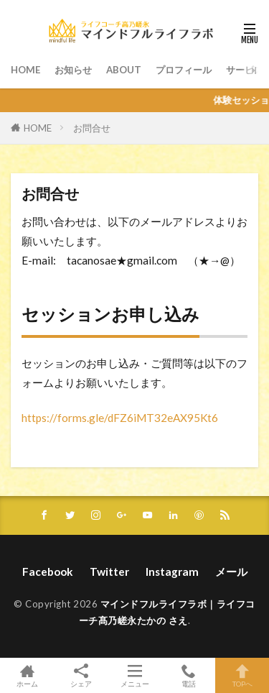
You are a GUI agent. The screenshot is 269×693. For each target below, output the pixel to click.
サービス (244, 69)
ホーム (27, 675)
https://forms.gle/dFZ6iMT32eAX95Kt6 (120, 417)
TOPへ (242, 675)
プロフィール (184, 69)
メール (231, 571)
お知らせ (73, 69)
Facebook (47, 571)
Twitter (109, 571)
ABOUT (123, 69)
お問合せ (91, 128)
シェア (81, 676)
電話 (188, 675)
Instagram (172, 571)
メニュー (134, 675)
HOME (25, 69)
